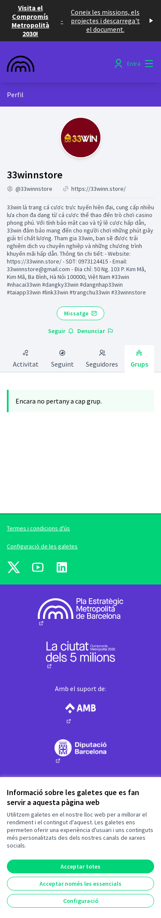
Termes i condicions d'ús (38, 528)
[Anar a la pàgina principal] (61, 63)
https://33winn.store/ (98, 189)
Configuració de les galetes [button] (42, 546)
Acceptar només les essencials (80, 883)
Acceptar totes (80, 866)
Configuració (80, 901)
